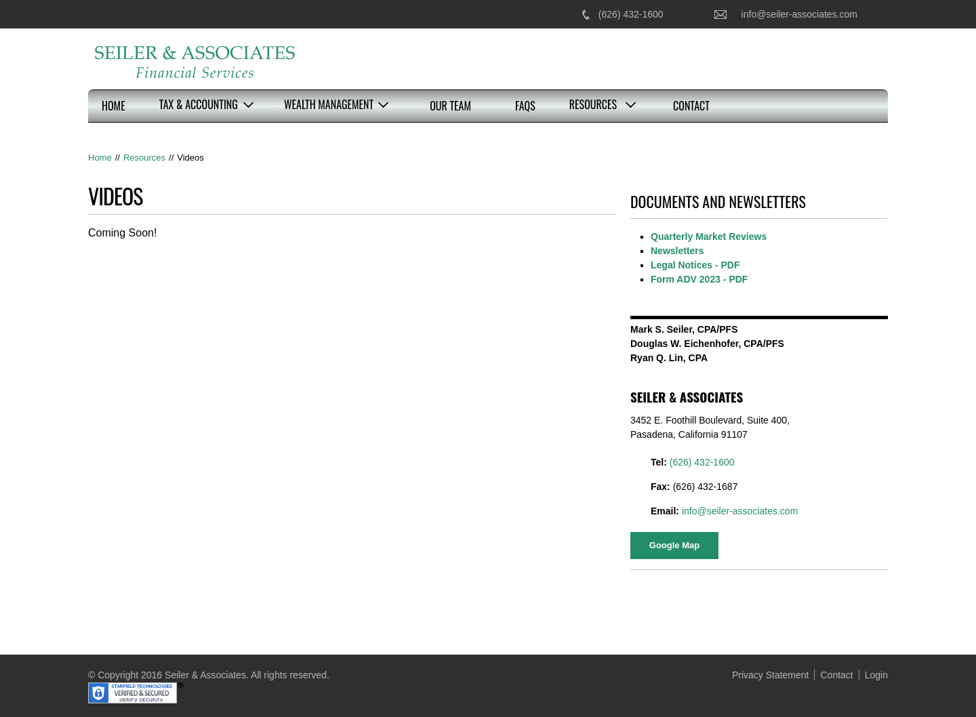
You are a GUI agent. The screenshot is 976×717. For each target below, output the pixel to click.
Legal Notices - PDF (695, 265)
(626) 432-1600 (631, 14)
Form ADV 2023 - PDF (699, 279)
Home (113, 106)
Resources (593, 104)
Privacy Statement (770, 675)
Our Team (450, 106)
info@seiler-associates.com (799, 14)
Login (876, 675)
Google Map (674, 545)
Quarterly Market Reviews (709, 236)
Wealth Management (328, 104)
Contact (691, 106)
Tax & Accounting (198, 104)
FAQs (525, 106)
